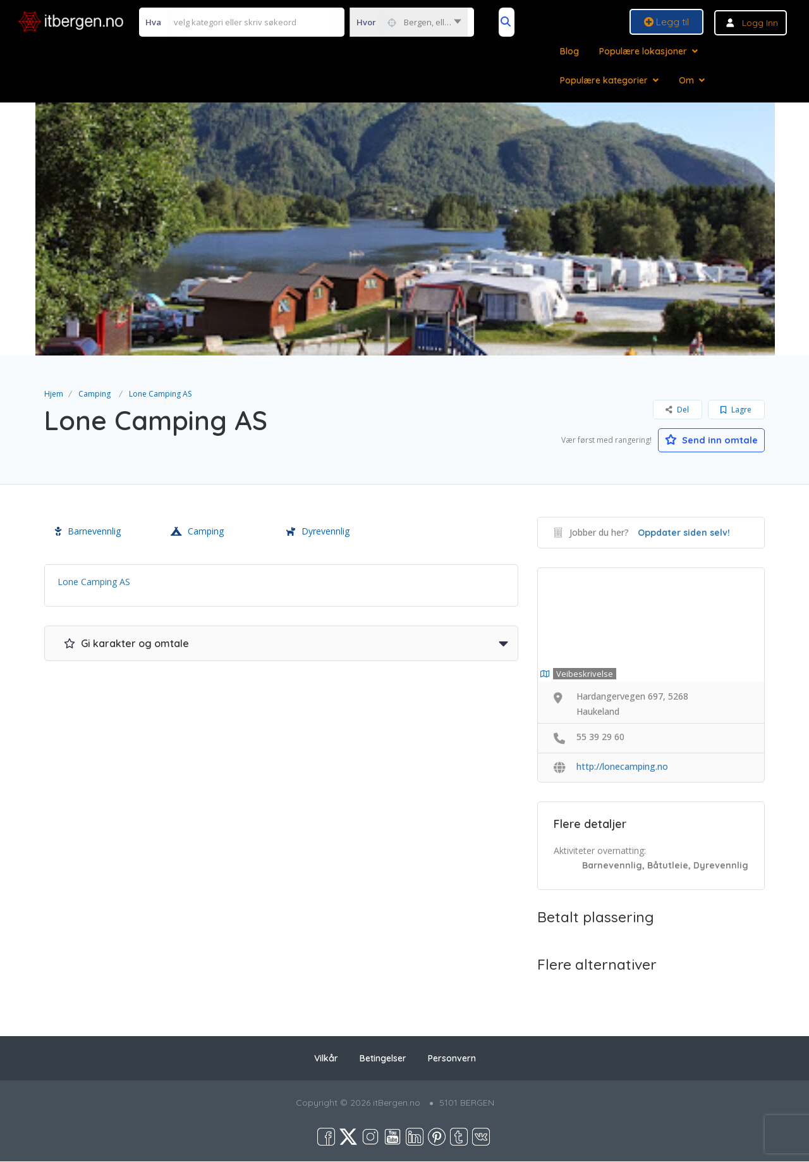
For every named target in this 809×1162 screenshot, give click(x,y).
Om (686, 80)
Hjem (53, 393)
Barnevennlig (88, 532)
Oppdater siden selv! (684, 533)
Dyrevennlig (318, 532)
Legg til (666, 22)
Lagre (736, 409)
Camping (94, 393)
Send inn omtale (705, 439)
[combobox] (409, 22)
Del (677, 409)
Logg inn (760, 22)
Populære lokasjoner (643, 51)
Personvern (452, 1059)
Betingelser (383, 1059)
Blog (569, 51)
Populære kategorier (604, 80)
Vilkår (326, 1059)
